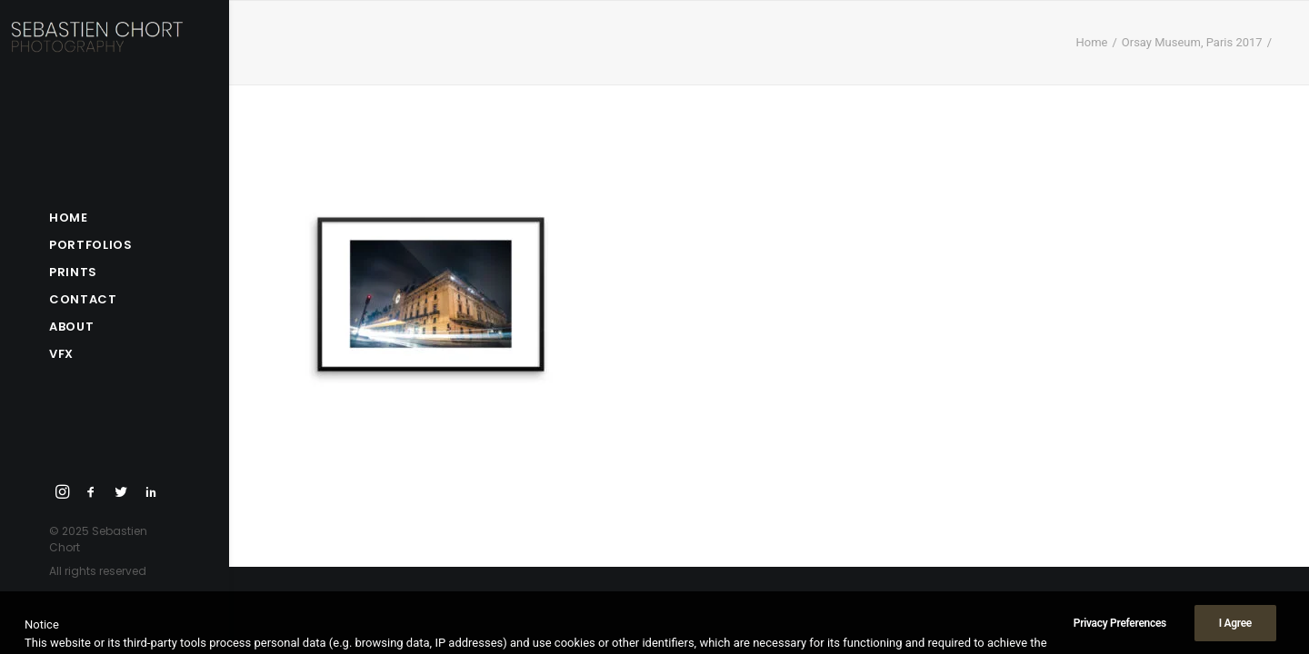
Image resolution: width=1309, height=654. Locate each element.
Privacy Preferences (1120, 637)
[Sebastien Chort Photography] (110, 50)
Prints (73, 272)
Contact (83, 299)
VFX (61, 353)
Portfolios (91, 244)
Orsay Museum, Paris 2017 (1192, 42)
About (71, 326)
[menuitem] (114, 218)
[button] (62, 493)
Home (68, 217)
